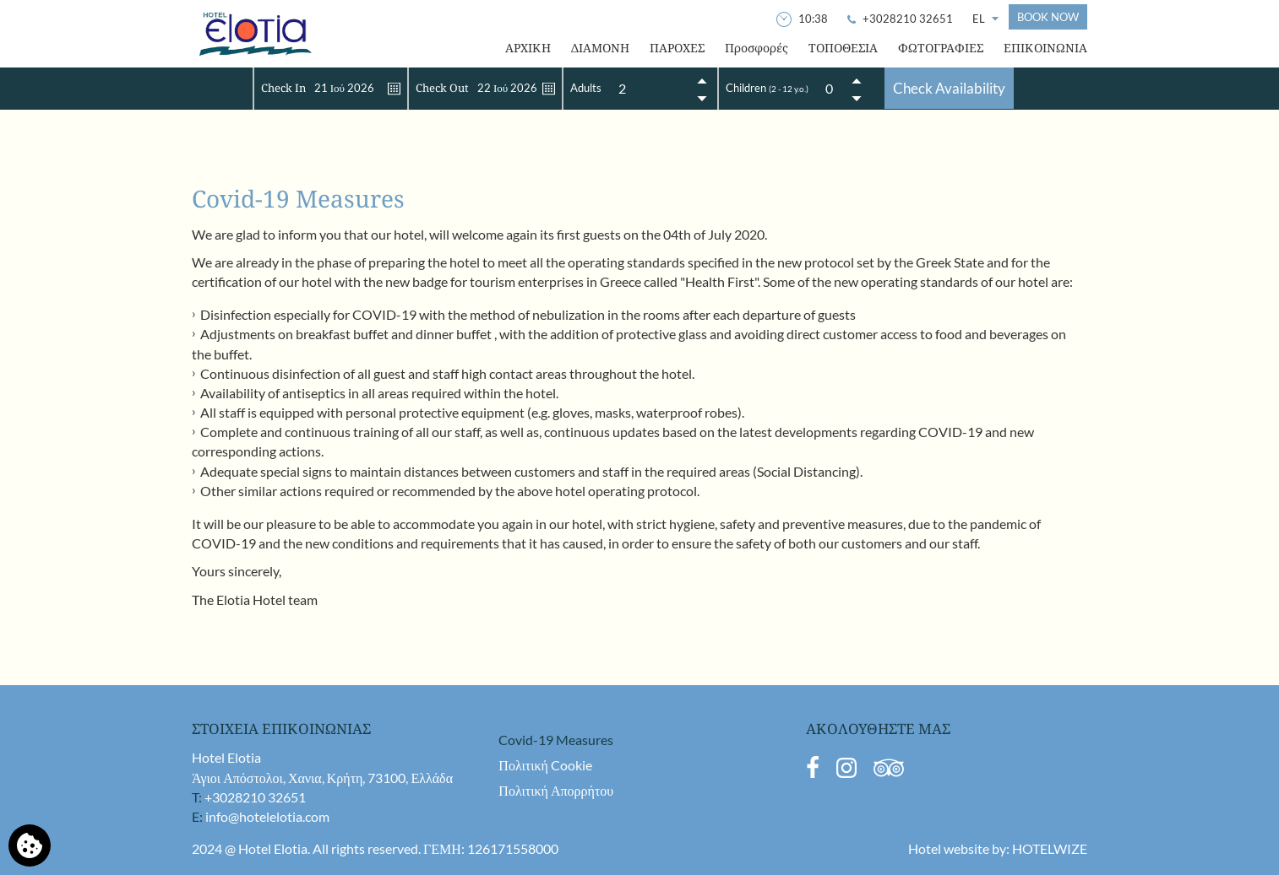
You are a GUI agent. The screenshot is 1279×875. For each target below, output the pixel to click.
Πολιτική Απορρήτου (555, 790)
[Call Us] (901, 18)
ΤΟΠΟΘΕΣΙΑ (843, 48)
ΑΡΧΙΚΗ (528, 48)
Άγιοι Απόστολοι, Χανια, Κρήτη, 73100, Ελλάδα (322, 778)
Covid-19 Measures (555, 740)
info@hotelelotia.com (267, 816)
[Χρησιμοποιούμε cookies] (29, 845)
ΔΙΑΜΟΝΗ (600, 48)
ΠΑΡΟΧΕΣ (677, 48)
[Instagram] (846, 774)
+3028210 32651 (255, 797)
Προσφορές (756, 48)
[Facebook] (812, 774)
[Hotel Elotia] (255, 33)
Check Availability (949, 88)
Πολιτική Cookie (545, 765)
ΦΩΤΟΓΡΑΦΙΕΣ (940, 48)
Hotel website (948, 848)
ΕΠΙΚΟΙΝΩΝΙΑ (1045, 48)
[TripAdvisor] (889, 774)
